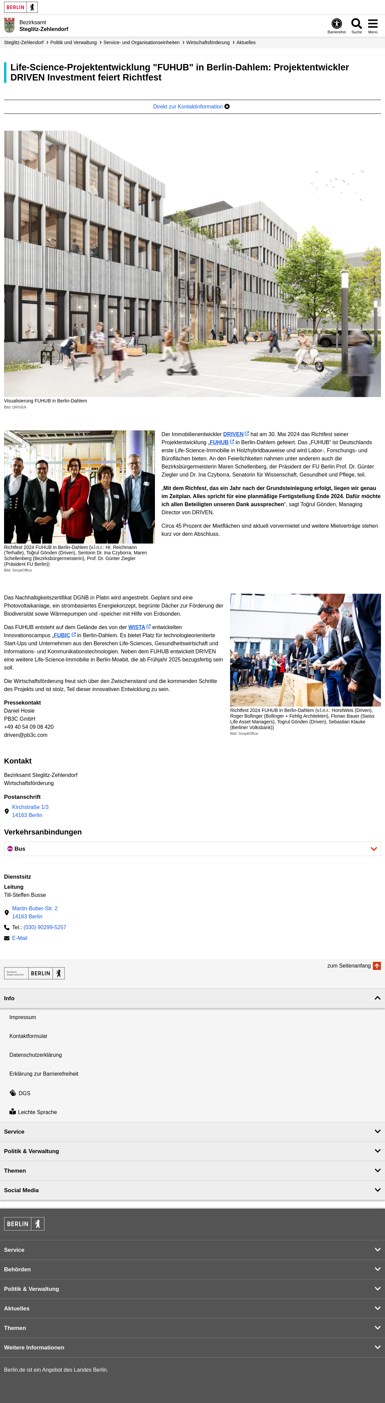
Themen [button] (15, 1171)
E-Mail (19, 938)
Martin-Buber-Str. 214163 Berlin (35, 912)
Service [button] (14, 1132)
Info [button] (9, 998)
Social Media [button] (21, 1190)
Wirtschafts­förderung (208, 42)
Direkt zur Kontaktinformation (191, 106)
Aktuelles (246, 42)
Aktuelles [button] (17, 1308)
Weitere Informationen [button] (34, 1347)
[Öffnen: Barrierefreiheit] (337, 26)
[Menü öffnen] (373, 26)
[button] (192, 849)
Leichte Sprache (33, 1112)
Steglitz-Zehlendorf (24, 42)
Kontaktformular (28, 1036)
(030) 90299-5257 (45, 927)
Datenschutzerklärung (35, 1055)
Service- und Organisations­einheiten (141, 42)
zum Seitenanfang (349, 966)
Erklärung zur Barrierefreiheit (43, 1074)
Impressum (22, 1017)
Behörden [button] (17, 1269)
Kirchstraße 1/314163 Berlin (30, 811)
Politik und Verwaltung (74, 42)
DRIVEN (233, 434)
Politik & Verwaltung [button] (31, 1151)
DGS (19, 1093)
